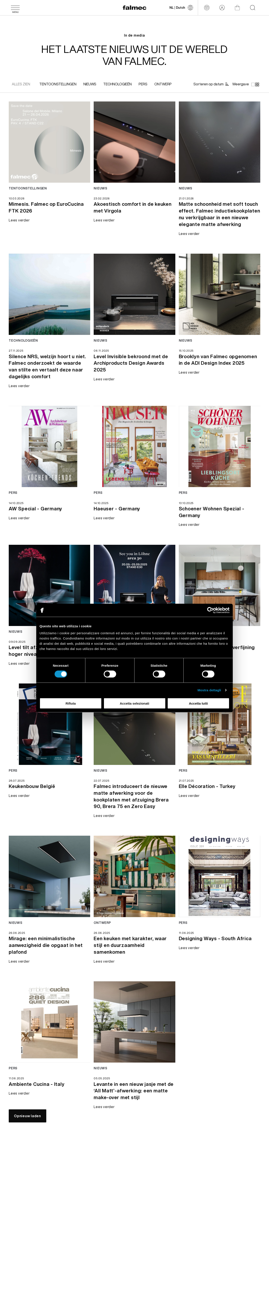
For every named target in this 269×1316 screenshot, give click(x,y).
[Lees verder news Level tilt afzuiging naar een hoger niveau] (49, 585)
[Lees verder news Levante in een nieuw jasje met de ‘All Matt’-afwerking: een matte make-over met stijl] (134, 1022)
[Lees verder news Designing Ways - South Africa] (219, 876)
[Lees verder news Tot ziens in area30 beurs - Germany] (134, 585)
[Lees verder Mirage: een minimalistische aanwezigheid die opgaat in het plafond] (49, 948)
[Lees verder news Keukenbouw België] (49, 724)
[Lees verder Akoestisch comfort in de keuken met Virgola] (134, 207)
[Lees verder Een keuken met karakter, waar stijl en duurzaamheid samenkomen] (134, 948)
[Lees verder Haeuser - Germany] (117, 511)
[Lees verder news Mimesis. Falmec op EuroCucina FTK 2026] (49, 142)
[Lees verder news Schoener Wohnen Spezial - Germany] (219, 446)
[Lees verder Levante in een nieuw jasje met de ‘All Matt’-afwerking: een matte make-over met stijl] (134, 1093)
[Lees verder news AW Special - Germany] (49, 446)
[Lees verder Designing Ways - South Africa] (215, 941)
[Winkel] (237, 7)
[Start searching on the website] (252, 7)
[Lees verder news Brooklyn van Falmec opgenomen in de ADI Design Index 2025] (219, 294)
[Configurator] (206, 7)
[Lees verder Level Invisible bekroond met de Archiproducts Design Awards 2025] (134, 366)
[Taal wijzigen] (181, 7)
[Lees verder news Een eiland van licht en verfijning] (219, 585)
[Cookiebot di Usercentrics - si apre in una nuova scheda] (210, 610)
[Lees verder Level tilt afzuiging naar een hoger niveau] (19, 667)
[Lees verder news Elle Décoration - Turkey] (219, 724)
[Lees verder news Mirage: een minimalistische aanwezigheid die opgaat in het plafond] (49, 876)
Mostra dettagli (209, 690)
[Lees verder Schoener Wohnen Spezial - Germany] (219, 515)
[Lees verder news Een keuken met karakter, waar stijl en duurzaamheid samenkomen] (134, 876)
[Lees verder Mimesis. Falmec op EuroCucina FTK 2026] (49, 207)
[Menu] (15, 7)
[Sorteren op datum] (211, 84)
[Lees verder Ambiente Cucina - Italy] (36, 1087)
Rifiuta (71, 703)
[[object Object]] (57, 84)
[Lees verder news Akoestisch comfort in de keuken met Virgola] (134, 142)
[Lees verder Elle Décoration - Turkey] (207, 789)
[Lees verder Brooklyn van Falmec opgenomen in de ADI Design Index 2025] (219, 363)
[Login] (222, 7)
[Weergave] (245, 84)
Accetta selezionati (134, 703)
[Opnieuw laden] (27, 1115)
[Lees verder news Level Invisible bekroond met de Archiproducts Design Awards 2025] (134, 294)
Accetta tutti (198, 703)
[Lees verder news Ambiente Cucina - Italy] (49, 1022)
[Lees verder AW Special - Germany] (35, 511)
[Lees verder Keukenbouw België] (32, 789)
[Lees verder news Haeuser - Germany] (134, 446)
